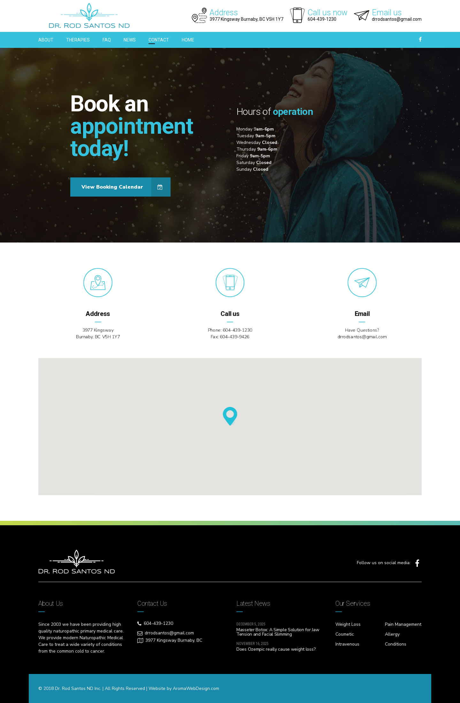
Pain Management (403, 624)
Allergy (392, 634)
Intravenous (347, 644)
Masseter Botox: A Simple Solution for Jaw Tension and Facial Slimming (277, 632)
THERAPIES (78, 39)
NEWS (130, 39)
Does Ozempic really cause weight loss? (275, 649)
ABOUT (45, 39)
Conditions (395, 644)
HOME (188, 39)
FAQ (107, 39)
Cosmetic (344, 634)
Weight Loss (348, 624)
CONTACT (159, 39)
